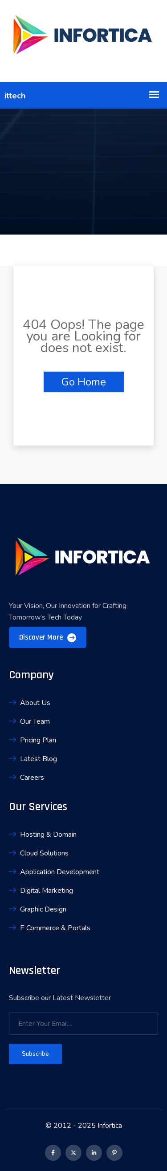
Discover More (47, 637)
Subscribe (35, 1054)
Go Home (83, 382)
